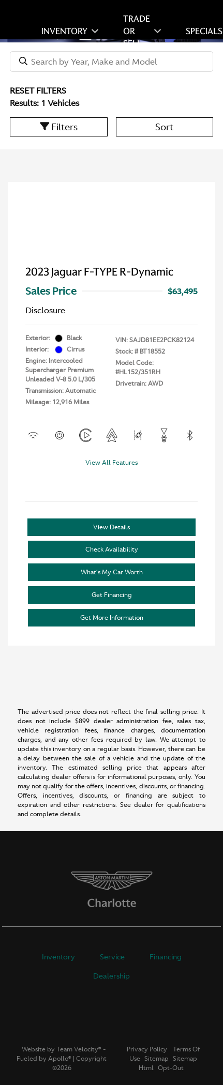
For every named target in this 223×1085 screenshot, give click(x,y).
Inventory (58, 956)
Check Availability (111, 549)
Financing (166, 956)
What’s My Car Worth (112, 572)
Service (112, 956)
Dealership (111, 976)
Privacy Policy (147, 1049)
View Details (111, 527)
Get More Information (111, 618)
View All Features (111, 463)
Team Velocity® (78, 1049)
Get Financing (112, 595)
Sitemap (156, 1059)
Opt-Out (171, 1068)
